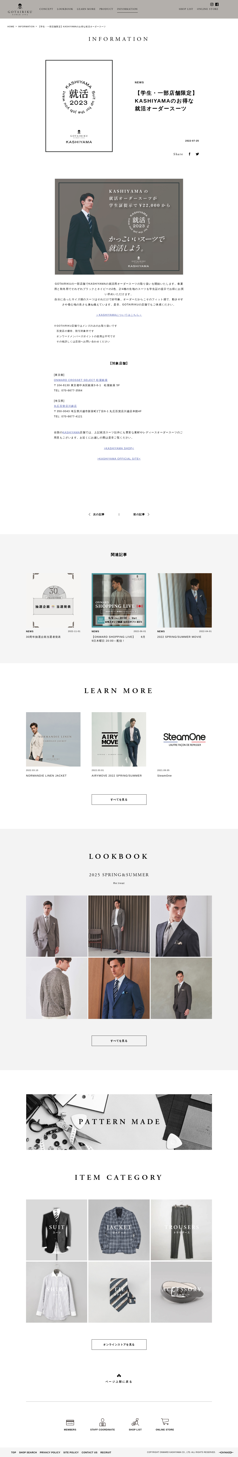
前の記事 (139, 514)
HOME (10, 26)
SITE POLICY (71, 1452)
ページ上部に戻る (119, 1381)
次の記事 (99, 514)
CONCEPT (46, 9)
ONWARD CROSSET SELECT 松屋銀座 (81, 380)
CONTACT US (89, 1452)
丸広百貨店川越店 (65, 406)
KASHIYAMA (71, 432)
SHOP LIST (186, 9)
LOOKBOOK (65, 9)
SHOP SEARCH (28, 1452)
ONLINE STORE (207, 9)
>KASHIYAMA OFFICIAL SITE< (119, 458)
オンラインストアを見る (119, 1344)
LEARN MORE (86, 9)
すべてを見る (119, 799)
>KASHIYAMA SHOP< (119, 448)
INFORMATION (127, 9)
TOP (13, 1452)
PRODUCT (106, 9)
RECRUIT (105, 1452)
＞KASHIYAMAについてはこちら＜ (119, 314)
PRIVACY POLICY (50, 1452)
